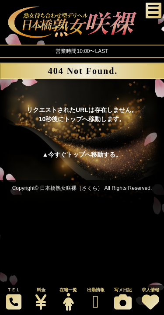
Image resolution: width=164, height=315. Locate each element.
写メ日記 (122, 299)
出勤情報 (95, 299)
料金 (40, 299)
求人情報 (150, 299)
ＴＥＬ (13, 299)
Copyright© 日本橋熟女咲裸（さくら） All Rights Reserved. (82, 188)
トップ (75, 154)
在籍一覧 (68, 299)
